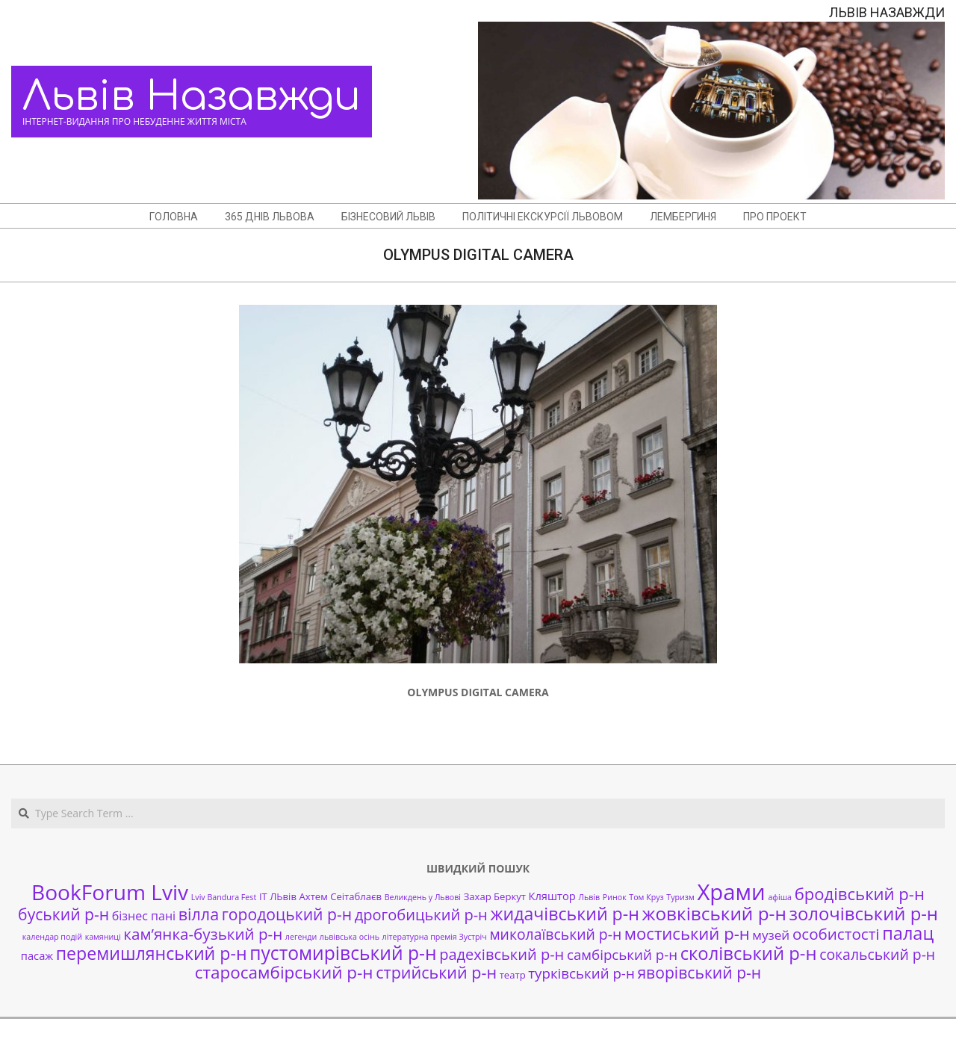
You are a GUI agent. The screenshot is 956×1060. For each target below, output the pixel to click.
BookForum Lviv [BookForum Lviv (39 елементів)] (109, 892)
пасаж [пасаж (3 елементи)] (37, 955)
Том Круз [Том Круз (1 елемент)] (646, 897)
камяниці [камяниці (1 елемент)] (103, 937)
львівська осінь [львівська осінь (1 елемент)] (349, 937)
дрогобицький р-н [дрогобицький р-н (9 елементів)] (421, 915)
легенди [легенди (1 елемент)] (301, 937)
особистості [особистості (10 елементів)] (836, 933)
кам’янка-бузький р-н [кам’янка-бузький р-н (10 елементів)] (202, 933)
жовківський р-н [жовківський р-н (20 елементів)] (714, 913)
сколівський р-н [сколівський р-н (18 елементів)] (748, 953)
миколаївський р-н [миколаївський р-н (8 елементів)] (555, 934)
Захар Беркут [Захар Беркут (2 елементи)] (495, 896)
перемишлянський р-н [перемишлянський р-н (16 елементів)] (151, 953)
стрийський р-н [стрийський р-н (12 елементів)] (436, 972)
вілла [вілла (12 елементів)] (199, 914)
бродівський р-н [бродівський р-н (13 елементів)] (860, 893)
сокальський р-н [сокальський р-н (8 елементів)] (877, 954)
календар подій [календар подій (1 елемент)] (52, 937)
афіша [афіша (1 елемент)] (780, 897)
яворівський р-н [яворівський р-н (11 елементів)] (699, 972)
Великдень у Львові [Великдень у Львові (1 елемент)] (423, 897)
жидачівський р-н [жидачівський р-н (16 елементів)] (564, 914)
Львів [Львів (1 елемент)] (589, 897)
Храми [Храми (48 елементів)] (731, 892)
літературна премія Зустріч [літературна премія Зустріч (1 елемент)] (434, 937)
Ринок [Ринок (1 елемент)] (615, 897)
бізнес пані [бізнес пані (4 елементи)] (144, 916)
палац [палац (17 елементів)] (908, 933)
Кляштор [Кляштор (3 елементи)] (552, 895)
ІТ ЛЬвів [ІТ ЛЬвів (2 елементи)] (278, 896)
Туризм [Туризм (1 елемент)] (680, 897)
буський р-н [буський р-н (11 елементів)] (63, 914)
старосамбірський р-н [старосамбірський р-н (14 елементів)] (284, 972)
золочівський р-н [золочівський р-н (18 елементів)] (863, 914)
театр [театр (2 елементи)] (513, 975)
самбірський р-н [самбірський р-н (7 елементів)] (622, 954)
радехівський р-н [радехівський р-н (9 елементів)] (501, 954)
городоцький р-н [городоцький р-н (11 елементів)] (287, 914)
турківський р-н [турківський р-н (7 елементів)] (581, 973)
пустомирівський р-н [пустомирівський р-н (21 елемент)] (342, 952)
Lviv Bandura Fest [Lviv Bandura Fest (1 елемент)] (223, 897)
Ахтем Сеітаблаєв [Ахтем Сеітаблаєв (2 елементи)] (340, 896)
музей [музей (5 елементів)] (770, 934)
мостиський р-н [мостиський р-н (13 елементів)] (687, 933)
